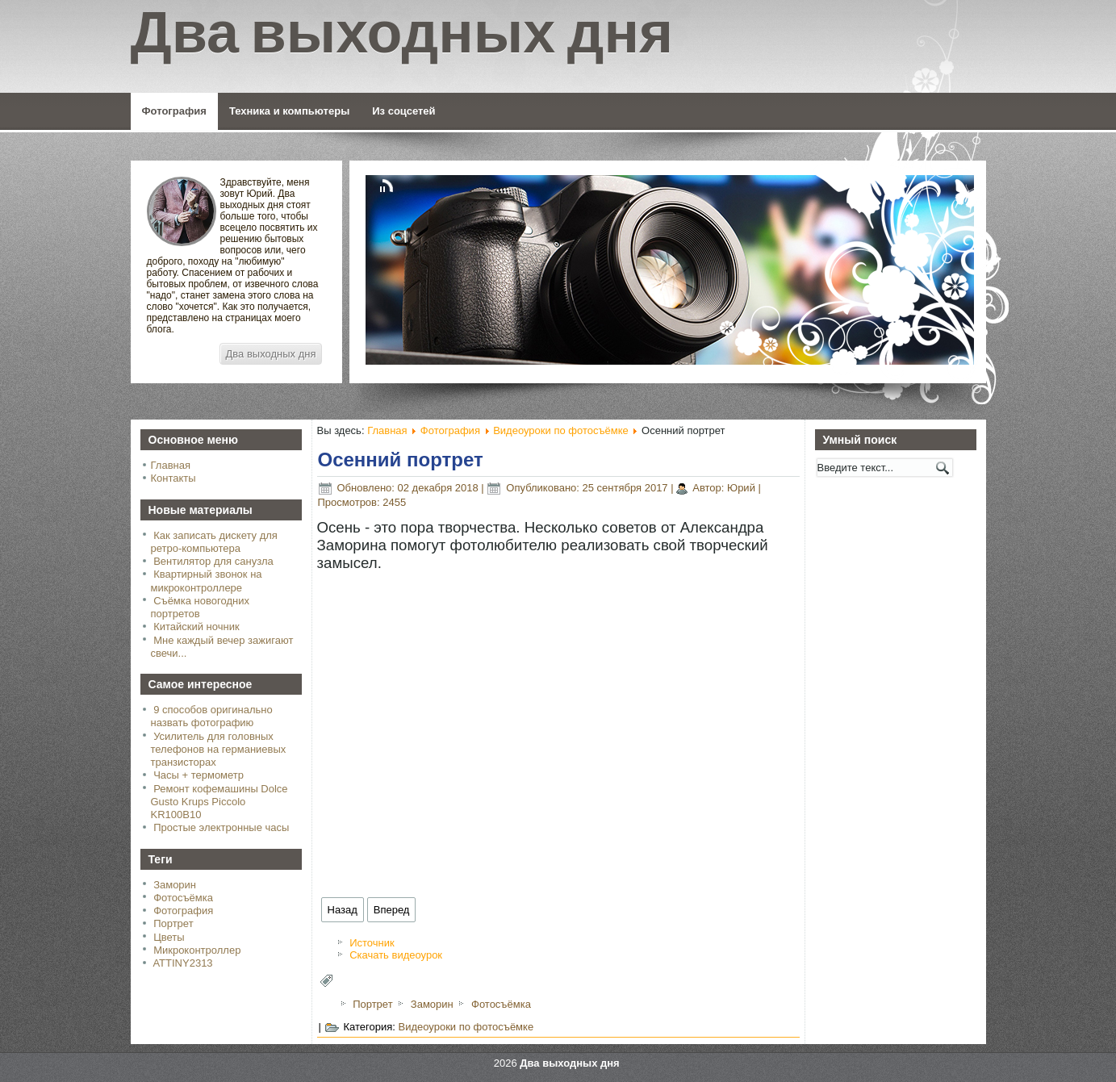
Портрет (173, 923)
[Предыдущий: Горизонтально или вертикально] (342, 909)
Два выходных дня (271, 354)
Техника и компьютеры (289, 111)
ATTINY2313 (182, 963)
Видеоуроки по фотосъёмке (561, 430)
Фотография (174, 111)
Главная (170, 465)
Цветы (168, 937)
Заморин (174, 885)
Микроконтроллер (196, 950)
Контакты (173, 478)
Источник (372, 943)
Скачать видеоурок (395, 955)
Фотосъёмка (183, 898)
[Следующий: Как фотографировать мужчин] (391, 909)
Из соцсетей (403, 111)
